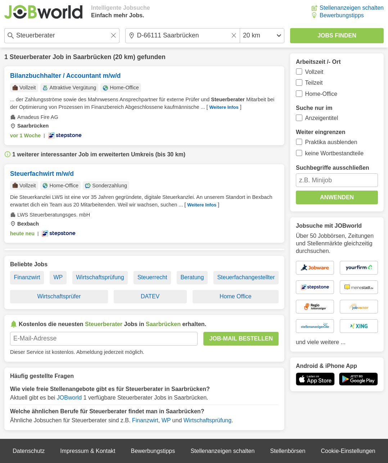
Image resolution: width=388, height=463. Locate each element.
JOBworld (69, 398)
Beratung (192, 277)
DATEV (150, 296)
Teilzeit (314, 83)
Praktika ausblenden (331, 142)
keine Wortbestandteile (334, 153)
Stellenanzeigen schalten (352, 8)
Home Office (236, 296)
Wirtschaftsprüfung (100, 277)
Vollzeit (314, 72)
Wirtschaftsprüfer (59, 296)
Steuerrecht (152, 277)
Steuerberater (30, 57)
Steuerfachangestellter (246, 277)
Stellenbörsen (287, 451)
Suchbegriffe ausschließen (332, 168)
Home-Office (321, 94)
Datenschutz (29, 451)
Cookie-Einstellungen (348, 451)
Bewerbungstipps (342, 15)
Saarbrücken (92, 57)
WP (58, 277)
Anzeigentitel (321, 118)
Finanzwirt (27, 277)
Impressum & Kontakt (87, 451)
